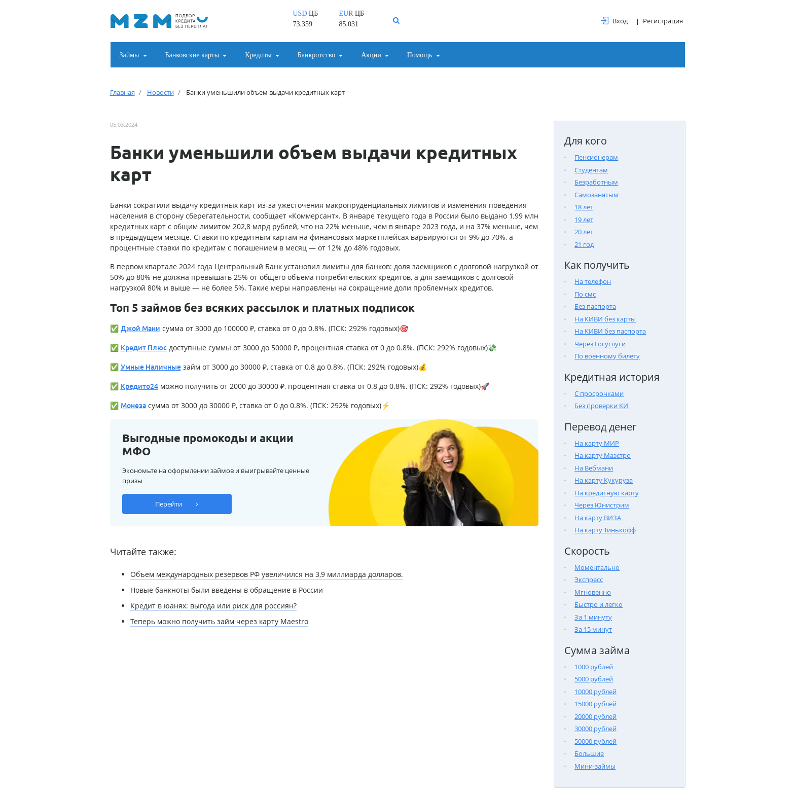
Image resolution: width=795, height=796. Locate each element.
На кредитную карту (606, 492)
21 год (584, 244)
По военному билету (607, 355)
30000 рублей (595, 728)
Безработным (596, 182)
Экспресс (588, 579)
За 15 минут (593, 629)
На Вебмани (593, 468)
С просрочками (599, 393)
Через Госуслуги (600, 343)
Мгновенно (592, 592)
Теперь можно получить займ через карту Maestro (219, 621)
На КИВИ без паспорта (610, 331)
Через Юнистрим (601, 505)
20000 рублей (595, 716)
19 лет (583, 219)
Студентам (591, 169)
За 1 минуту (593, 617)
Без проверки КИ (601, 405)
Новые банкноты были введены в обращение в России (226, 590)
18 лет (583, 206)
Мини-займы (595, 766)
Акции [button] (371, 55)
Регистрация (663, 20)
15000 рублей (595, 703)
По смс (585, 294)
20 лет (583, 231)
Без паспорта (595, 306)
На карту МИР (596, 443)
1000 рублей (593, 666)
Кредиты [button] (258, 55)
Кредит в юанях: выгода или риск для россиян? (213, 605)
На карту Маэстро (602, 455)
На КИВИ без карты (605, 318)
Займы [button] (129, 55)
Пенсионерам (596, 157)
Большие (589, 753)
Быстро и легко (598, 604)
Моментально (597, 567)
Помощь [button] (419, 55)
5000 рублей (593, 678)
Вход (614, 20)
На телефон (592, 281)
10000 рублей (595, 691)
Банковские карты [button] (192, 55)
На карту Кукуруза (603, 480)
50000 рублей (595, 741)
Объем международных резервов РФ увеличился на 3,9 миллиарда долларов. (266, 574)
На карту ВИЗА (597, 517)
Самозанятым (596, 194)
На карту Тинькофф (605, 529)
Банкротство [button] (317, 55)
